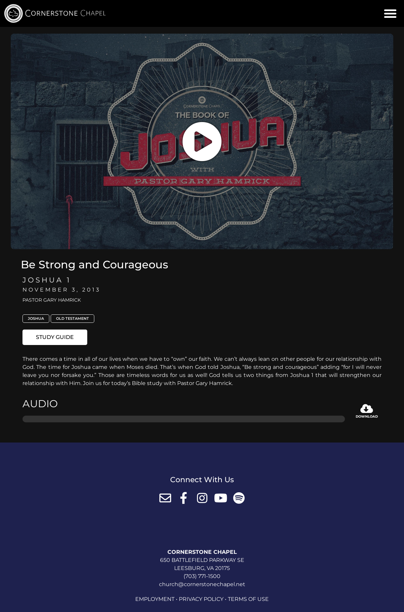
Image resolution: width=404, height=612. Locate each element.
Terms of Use (248, 599)
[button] (390, 13)
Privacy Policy (201, 599)
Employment (154, 599)
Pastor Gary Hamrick (51, 300)
